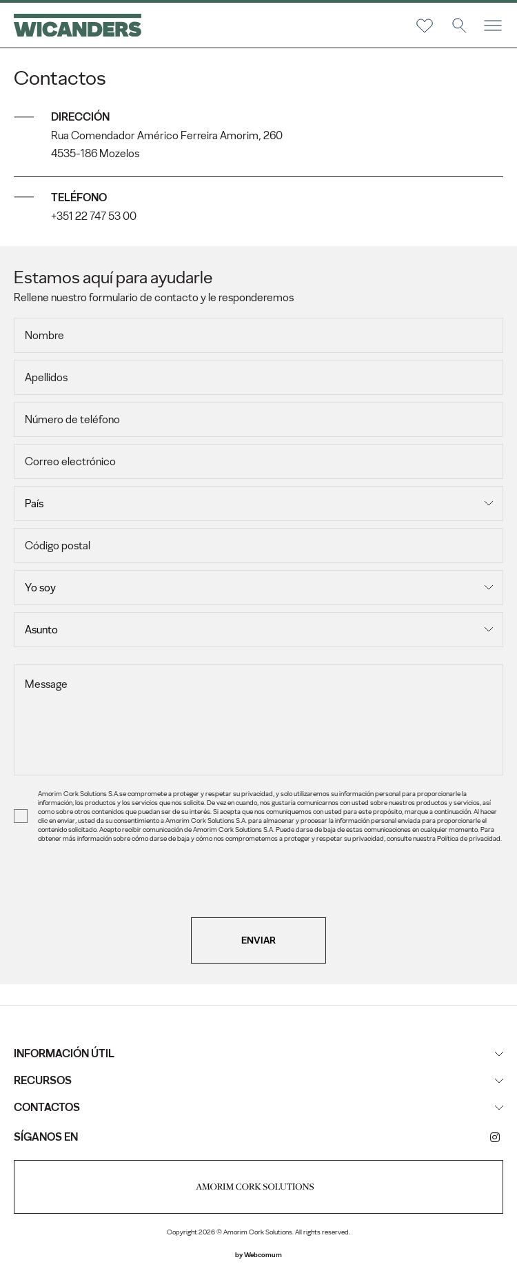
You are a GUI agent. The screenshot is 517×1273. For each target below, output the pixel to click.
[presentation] (258, 890)
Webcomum (263, 1254)
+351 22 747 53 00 (93, 216)
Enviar (258, 940)
